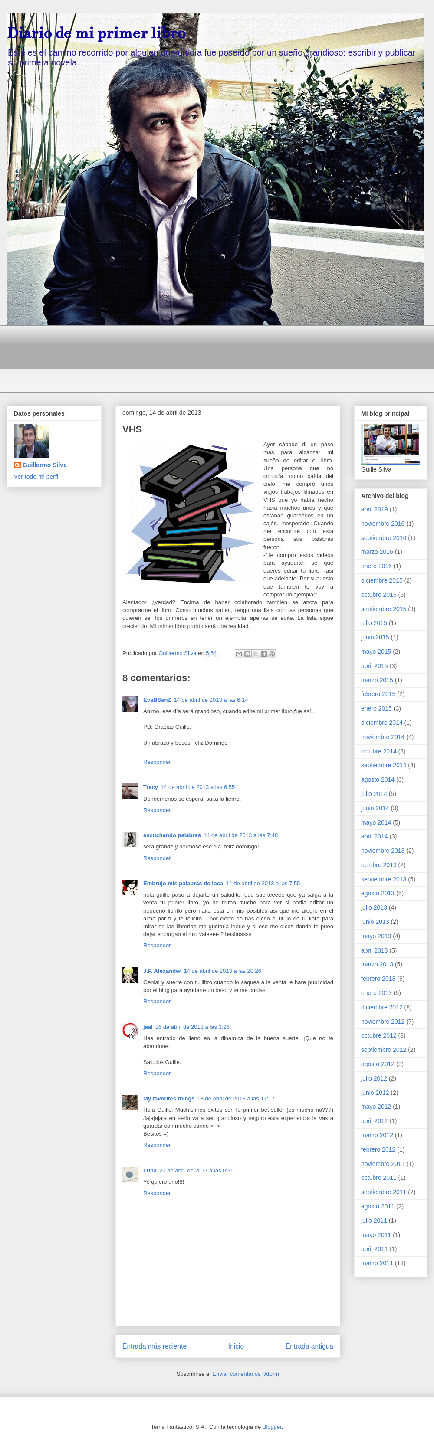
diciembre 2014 (382, 722)
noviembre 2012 (382, 1021)
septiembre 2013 (383, 879)
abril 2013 (374, 950)
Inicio (236, 1346)
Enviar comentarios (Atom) (245, 1374)
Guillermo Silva (45, 465)
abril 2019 (374, 509)
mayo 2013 (376, 936)
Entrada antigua (309, 1346)
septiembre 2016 (383, 537)
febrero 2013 (378, 978)
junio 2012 (375, 1092)
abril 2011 (374, 1248)
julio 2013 (374, 907)
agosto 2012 (378, 1064)
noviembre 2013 (382, 850)
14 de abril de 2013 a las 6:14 (211, 700)
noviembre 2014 (382, 736)
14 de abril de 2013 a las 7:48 (241, 835)
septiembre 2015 (383, 609)
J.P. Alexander (162, 971)
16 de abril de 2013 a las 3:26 (192, 1027)
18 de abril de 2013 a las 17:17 (236, 1098)
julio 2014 (374, 793)
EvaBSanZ (157, 700)
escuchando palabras (172, 835)
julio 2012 (374, 1078)
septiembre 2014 (383, 765)
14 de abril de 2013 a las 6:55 (198, 787)
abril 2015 (374, 665)
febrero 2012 (378, 1149)
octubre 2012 (379, 1035)
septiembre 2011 (383, 1192)
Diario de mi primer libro (96, 33)
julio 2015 (374, 622)
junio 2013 (375, 921)
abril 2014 (374, 836)
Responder (157, 762)
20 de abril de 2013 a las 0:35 (196, 1170)
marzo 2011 (377, 1263)
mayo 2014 (376, 822)
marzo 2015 (377, 680)
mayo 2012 (376, 1106)
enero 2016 (376, 566)
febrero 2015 (378, 694)
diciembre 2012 (382, 1007)
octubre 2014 (379, 751)
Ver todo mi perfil (36, 476)
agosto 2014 (378, 779)
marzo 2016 (377, 551)
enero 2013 (376, 992)
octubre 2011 (379, 1177)
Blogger (272, 1427)
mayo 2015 (376, 651)
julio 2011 (374, 1220)
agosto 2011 (378, 1206)
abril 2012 (374, 1120)
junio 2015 (375, 637)
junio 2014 (375, 808)
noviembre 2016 (382, 523)
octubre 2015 (379, 594)
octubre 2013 (379, 864)
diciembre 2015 (382, 580)
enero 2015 (376, 708)
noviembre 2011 (382, 1163)
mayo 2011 (376, 1234)
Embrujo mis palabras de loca (183, 883)
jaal (148, 1027)
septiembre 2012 (383, 1049)
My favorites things (168, 1098)
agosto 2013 (378, 893)
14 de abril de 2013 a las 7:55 (263, 883)
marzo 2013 (377, 964)
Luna (150, 1170)
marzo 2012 (377, 1135)
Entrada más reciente (154, 1346)
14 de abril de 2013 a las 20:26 (222, 971)
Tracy (150, 787)
